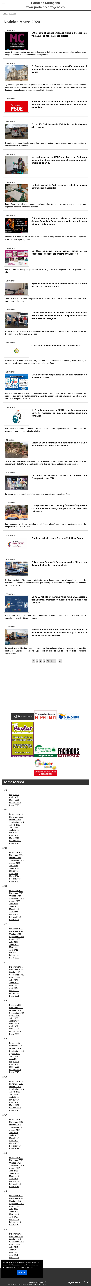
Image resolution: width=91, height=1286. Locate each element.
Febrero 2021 (15, 993)
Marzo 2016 (14, 1181)
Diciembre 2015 (16, 1196)
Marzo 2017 (14, 1143)
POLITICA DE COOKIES (25, 1267)
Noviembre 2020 (16, 1008)
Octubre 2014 (15, 1239)
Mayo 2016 (14, 1176)
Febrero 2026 (15, 803)
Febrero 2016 (15, 1184)
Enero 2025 (14, 843)
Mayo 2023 (14, 909)
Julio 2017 (13, 1133)
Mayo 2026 (14, 795)
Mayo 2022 (14, 947)
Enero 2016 (14, 1187)
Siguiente (51, 661)
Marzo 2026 (14, 800)
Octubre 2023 (15, 896)
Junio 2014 (13, 1250)
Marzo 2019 (14, 1067)
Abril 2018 (13, 1102)
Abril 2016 (13, 1179)
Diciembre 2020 (16, 1005)
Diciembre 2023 (16, 891)
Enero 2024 (14, 882)
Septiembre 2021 (16, 975)
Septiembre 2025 (16, 822)
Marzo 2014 (14, 1258)
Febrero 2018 (15, 1108)
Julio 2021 (13, 980)
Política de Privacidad (25, 1284)
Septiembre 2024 (16, 860)
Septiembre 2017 (16, 1127)
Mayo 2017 (14, 1138)
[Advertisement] (45, 690)
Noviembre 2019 (16, 1046)
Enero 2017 (14, 1149)
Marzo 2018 (14, 1105)
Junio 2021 (13, 983)
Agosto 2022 (14, 939)
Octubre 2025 (15, 820)
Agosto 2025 (14, 825)
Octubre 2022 (15, 934)
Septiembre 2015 (16, 1204)
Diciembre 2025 (16, 814)
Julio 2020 (13, 1018)
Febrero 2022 (15, 955)
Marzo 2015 (14, 1220)
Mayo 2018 (14, 1100)
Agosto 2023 (14, 901)
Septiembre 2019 (16, 1051)
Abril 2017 (13, 1141)
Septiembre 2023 (16, 899)
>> (60, 661)
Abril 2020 (13, 1026)
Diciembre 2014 (16, 1234)
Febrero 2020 (15, 1032)
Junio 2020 (13, 1021)
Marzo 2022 (14, 953)
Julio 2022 (13, 942)
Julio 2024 (13, 866)
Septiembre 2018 (16, 1089)
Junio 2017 (13, 1135)
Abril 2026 (13, 797)
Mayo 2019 (14, 1062)
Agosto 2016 (14, 1168)
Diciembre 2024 (16, 852)
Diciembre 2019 (16, 1043)
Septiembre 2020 (16, 1013)
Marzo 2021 (14, 991)
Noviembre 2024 (16, 855)
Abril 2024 (13, 874)
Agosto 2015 (14, 1206)
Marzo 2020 (14, 1029)
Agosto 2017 (14, 1130)
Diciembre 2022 (16, 929)
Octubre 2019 (15, 1049)
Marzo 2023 (14, 914)
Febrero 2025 (15, 841)
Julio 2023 (13, 904)
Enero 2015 (14, 1225)
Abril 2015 (13, 1217)
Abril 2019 (13, 1064)
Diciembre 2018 (16, 1081)
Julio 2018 (13, 1095)
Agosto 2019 (14, 1054)
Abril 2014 (13, 1255)
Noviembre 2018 (16, 1084)
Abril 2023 (13, 912)
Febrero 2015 (15, 1222)
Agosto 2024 (14, 863)
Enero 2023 (14, 920)
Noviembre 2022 (16, 931)
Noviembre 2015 (16, 1198)
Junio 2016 (13, 1173)
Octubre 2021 (15, 972)
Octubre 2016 (15, 1163)
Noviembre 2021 (16, 970)
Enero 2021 (14, 996)
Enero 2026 (14, 805)
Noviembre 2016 (16, 1160)
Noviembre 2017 (16, 1122)
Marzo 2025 (14, 838)
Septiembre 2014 (16, 1242)
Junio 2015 (13, 1212)
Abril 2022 (13, 950)
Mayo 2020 (14, 1023)
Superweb (40, 1282)
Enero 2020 (14, 1034)
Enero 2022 (14, 958)
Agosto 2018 (14, 1092)
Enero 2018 (14, 1110)
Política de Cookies (39, 1284)
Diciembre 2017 (16, 1119)
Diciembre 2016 (16, 1158)
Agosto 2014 (14, 1244)
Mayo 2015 (14, 1214)
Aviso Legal (12, 1284)
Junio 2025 (13, 830)
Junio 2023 (13, 906)
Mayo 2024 (14, 871)
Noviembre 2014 (16, 1237)
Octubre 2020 (15, 1010)
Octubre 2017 (15, 1125)
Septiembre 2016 (16, 1166)
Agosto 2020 (14, 1016)
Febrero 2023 (15, 917)
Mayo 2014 (14, 1252)
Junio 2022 (13, 945)
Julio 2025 (13, 827)
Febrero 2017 (15, 1146)
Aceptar (22, 1272)
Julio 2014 (13, 1247)
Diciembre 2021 (16, 967)
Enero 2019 (14, 1072)
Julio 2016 (13, 1171)
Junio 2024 (13, 868)
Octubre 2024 (15, 858)
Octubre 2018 (15, 1087)
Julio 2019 (13, 1056)
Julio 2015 (13, 1209)
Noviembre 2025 (16, 817)
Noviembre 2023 (16, 893)
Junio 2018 (13, 1097)
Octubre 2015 (15, 1201)
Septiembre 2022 (16, 937)
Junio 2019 (13, 1059)
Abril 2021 (13, 988)
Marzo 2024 (14, 876)
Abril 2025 (13, 835)
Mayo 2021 (14, 985)
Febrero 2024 (15, 879)
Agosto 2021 (14, 977)
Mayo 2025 (14, 833)
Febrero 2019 (15, 1070)
